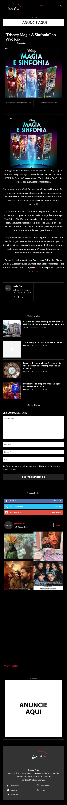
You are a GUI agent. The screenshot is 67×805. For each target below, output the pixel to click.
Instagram (45, 786)
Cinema (26, 372)
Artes (25, 328)
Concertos (21, 43)
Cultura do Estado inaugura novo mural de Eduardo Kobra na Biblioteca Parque (43, 322)
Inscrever (56, 512)
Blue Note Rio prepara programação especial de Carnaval (42, 385)
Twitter (44, 790)
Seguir (58, 507)
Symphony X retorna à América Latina (42, 342)
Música (26, 346)
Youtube (14, 795)
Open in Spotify (11, 666)
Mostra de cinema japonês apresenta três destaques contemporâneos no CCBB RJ (42, 365)
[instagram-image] (19, 546)
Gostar (57, 501)
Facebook (15, 786)
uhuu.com (33, 271)
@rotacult (19, 523)
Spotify (14, 790)
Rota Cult (18, 286)
